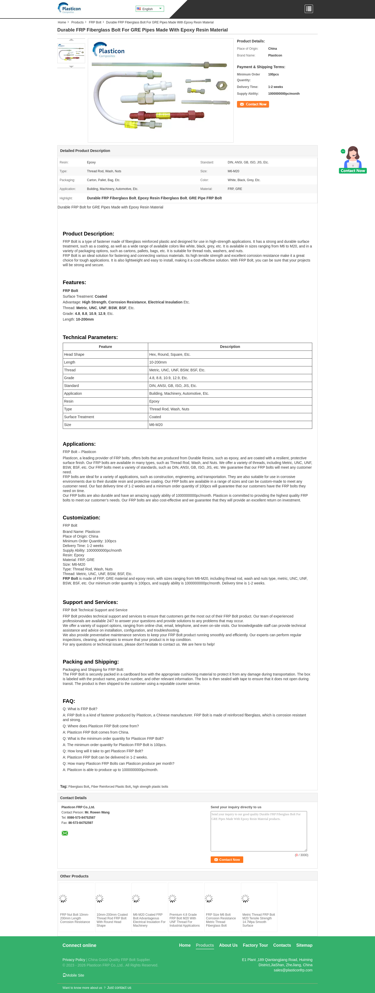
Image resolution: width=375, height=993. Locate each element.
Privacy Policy (74, 960)
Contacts (282, 945)
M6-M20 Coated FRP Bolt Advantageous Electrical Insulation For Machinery (149, 920)
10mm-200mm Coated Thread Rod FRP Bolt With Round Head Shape (112, 920)
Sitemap (304, 945)
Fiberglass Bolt (78, 786)
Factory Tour (255, 945)
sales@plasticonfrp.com (293, 970)
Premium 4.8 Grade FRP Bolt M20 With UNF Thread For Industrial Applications (185, 920)
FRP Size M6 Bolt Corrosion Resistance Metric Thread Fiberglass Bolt (221, 920)
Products (77, 22)
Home (62, 22)
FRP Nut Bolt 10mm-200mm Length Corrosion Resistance (75, 918)
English (152, 9)
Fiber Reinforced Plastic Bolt (111, 786)
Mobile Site (73, 975)
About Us (228, 945)
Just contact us (119, 987)
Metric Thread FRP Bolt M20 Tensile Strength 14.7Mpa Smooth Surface (258, 920)
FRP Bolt (95, 22)
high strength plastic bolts (150, 786)
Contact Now (246, 104)
